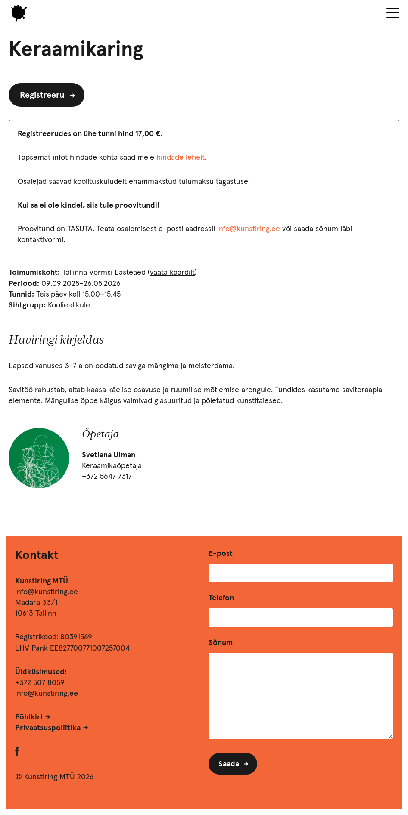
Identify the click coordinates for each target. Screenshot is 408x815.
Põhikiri (29, 717)
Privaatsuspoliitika (48, 728)
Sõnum (221, 643)
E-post (221, 554)
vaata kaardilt (172, 272)
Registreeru (42, 95)
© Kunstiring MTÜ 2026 (54, 777)
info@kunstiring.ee (248, 229)
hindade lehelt (180, 157)
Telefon (221, 598)
